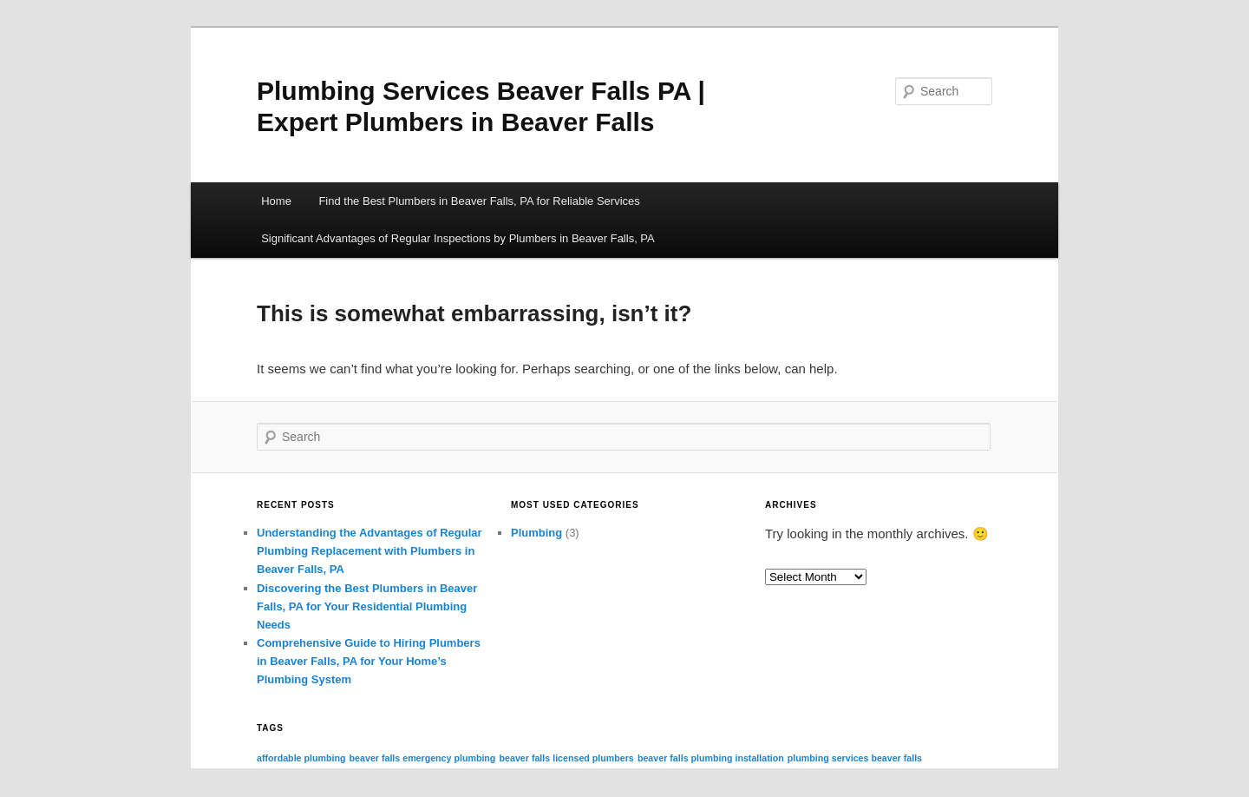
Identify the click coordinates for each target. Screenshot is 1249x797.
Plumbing (536, 532)
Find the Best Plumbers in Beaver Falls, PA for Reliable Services (478, 200)
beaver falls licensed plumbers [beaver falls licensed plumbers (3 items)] (567, 758)
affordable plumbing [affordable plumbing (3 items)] (301, 758)
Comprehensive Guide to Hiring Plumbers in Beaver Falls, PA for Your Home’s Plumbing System (369, 661)
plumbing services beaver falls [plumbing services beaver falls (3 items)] (855, 758)
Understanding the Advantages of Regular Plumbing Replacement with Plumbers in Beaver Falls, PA (369, 551)
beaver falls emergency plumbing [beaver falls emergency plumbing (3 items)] (423, 758)
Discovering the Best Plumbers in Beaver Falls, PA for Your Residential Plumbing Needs (367, 606)
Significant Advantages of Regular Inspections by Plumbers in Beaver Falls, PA (458, 238)
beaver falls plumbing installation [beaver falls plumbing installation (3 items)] (711, 758)
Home (276, 200)
